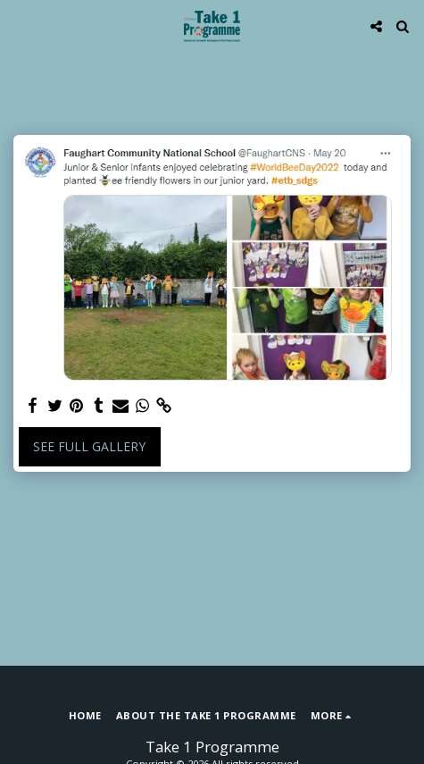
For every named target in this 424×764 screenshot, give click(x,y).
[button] (19, 25)
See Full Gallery (89, 446)
